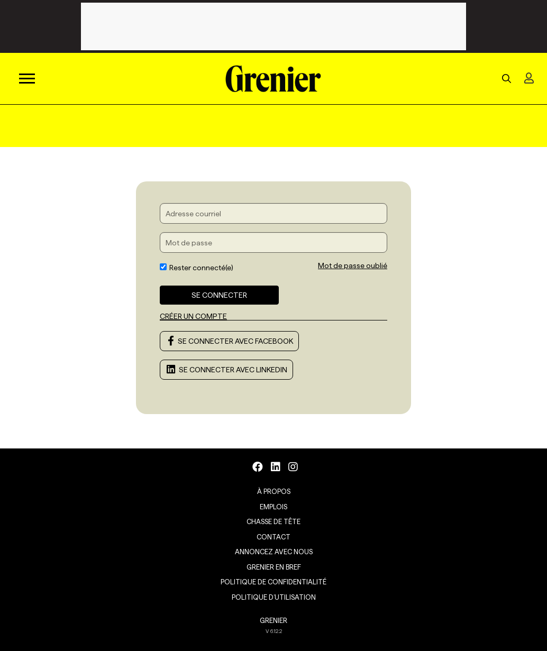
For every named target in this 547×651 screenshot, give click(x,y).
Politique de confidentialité (273, 581)
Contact (273, 536)
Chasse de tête (273, 521)
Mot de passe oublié (352, 265)
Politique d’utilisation (274, 597)
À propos (273, 491)
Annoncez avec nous (274, 551)
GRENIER (273, 620)
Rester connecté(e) (196, 267)
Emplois (273, 506)
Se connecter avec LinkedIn (226, 369)
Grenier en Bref (274, 567)
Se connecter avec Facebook (229, 341)
